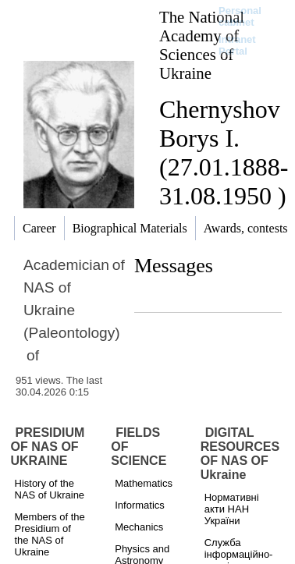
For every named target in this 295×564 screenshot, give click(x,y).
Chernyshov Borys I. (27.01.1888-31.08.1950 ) (223, 152)
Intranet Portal (237, 45)
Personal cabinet (240, 16)
